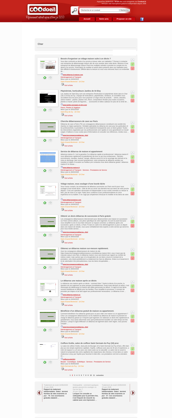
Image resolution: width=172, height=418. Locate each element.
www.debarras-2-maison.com (72, 74)
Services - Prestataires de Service (95, 170)
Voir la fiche (68, 85)
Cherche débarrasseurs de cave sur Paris (79, 121)
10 (91, 375)
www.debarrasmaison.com (71, 199)
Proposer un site (124, 19)
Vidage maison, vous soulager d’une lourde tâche (83, 184)
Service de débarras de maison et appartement (81, 151)
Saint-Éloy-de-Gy (67, 112)
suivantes (100, 375)
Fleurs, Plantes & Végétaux (70, 108)
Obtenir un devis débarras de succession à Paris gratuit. (86, 216)
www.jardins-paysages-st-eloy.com (74, 104)
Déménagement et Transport (71, 77)
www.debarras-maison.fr (70, 167)
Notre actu (103, 19)
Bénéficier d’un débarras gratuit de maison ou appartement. (87, 311)
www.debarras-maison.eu (70, 294)
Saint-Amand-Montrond (69, 82)
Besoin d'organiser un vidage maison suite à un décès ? (86, 59)
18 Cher (82, 82)
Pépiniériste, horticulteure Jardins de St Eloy (81, 91)
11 (94, 375)
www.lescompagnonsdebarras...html (74, 135)
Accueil (87, 19)
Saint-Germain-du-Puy (69, 366)
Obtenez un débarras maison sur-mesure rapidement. (85, 248)
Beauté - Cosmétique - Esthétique (73, 362)
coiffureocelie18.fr (68, 359)
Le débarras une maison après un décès (79, 281)
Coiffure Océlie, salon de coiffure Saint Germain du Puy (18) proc (90, 343)
